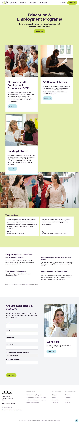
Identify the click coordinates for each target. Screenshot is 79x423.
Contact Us (55, 402)
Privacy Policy (44, 420)
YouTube (67, 402)
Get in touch (26, 284)
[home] (5, 3)
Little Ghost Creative (55, 420)
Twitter (67, 400)
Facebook (68, 395)
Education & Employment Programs (36, 397)
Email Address (10, 337)
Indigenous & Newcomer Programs (36, 400)
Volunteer (54, 395)
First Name (9, 323)
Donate (54, 397)
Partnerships (55, 400)
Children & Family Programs (34, 395)
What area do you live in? (13, 359)
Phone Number (10, 345)
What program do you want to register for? (18, 352)
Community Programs (32, 402)
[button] (14, 3)
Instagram (68, 397)
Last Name (9, 330)
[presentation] (16, 368)
